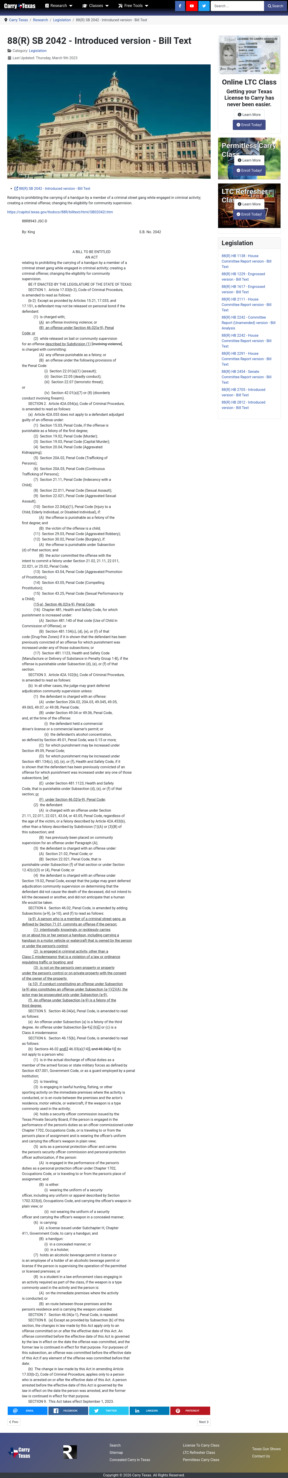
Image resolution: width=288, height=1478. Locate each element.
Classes (92, 6)
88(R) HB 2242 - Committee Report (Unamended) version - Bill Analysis (249, 322)
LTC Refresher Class (199, 1452)
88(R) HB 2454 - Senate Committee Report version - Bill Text (246, 377)
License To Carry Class (201, 1445)
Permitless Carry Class (201, 1460)
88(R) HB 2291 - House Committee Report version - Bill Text (246, 359)
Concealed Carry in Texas (129, 1460)
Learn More (251, 114)
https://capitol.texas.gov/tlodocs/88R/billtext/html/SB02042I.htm (60, 212)
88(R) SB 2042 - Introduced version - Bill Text (52, 188)
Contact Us (261, 1456)
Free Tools (130, 6)
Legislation (38, 51)
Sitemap (116, 1452)
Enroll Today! (249, 125)
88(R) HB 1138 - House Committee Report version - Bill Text (246, 261)
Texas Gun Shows (266, 1449)
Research (55, 6)
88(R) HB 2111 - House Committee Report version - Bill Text (246, 304)
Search (275, 6)
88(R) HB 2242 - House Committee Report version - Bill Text (246, 340)
